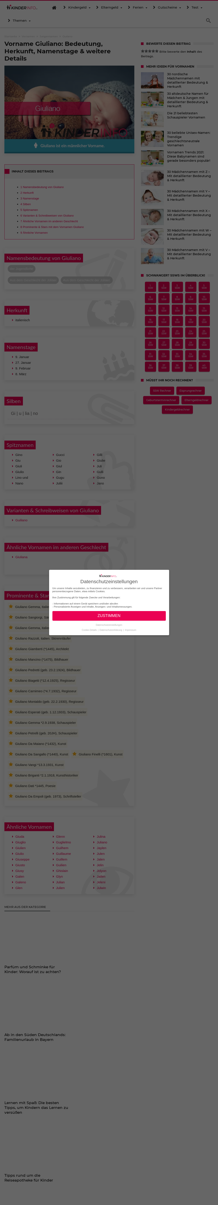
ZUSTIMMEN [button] (109, 615)
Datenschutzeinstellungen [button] (109, 625)
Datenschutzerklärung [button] (111, 629)
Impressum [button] (130, 629)
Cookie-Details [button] (89, 629)
